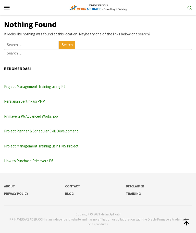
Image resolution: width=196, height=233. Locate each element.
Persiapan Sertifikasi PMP (24, 101)
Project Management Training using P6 (34, 86)
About (9, 186)
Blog (69, 193)
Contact (72, 186)
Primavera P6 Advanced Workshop (31, 116)
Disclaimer (135, 186)
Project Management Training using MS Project (41, 146)
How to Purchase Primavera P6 (28, 160)
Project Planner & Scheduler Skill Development (41, 131)
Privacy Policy (16, 193)
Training (133, 193)
